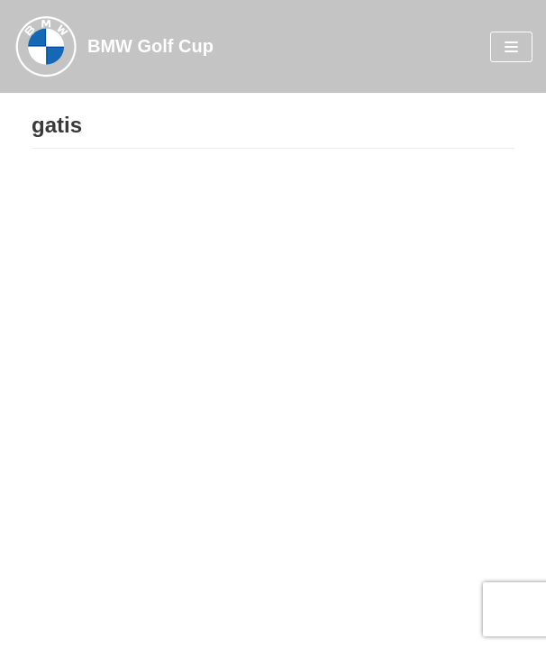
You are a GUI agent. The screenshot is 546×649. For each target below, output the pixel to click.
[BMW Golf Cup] (114, 46)
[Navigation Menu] (511, 47)
